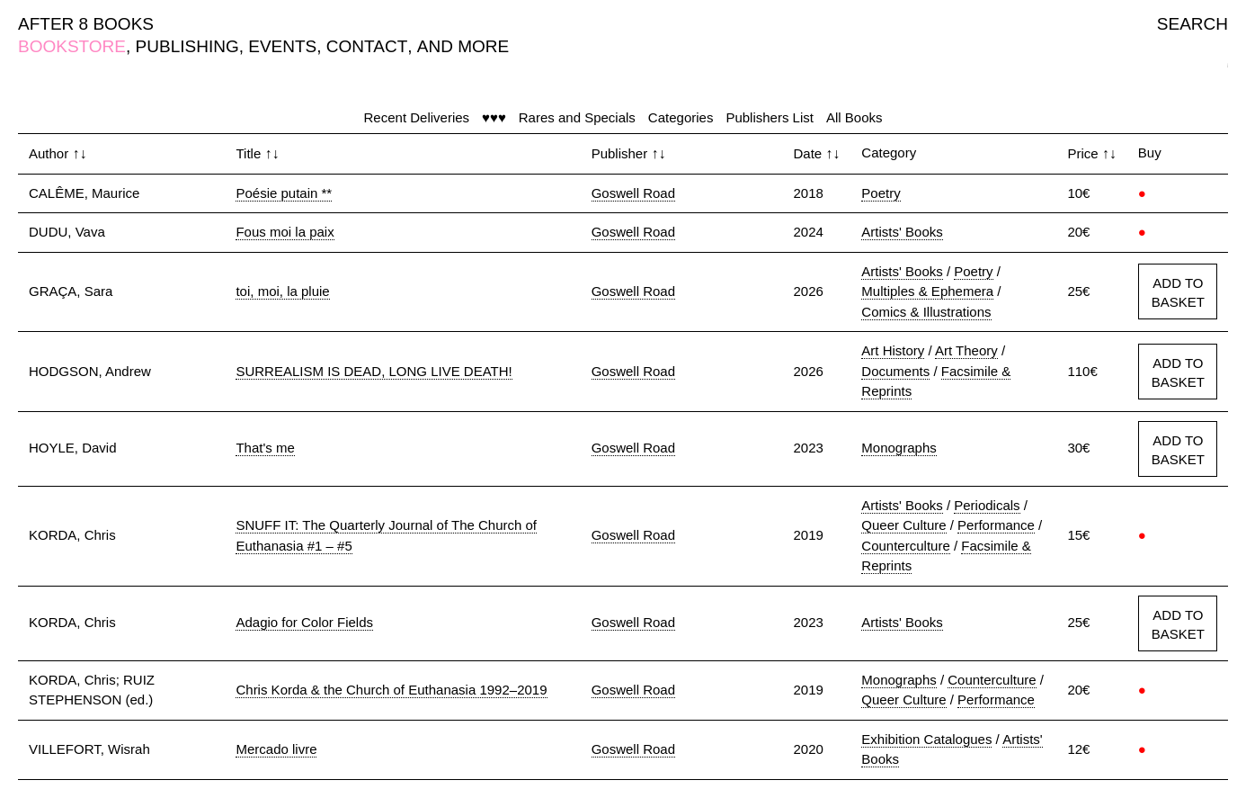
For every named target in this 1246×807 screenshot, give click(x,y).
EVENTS (282, 46)
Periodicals (986, 505)
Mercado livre (276, 749)
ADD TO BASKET (1178, 292)
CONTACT (366, 46)
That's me (265, 447)
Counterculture (905, 545)
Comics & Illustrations (926, 311)
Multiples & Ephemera (927, 291)
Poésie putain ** (284, 193)
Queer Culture (903, 525)
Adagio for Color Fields (304, 622)
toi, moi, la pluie (282, 291)
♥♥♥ (494, 117)
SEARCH (1192, 23)
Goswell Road (633, 193)
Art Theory (966, 350)
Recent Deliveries (417, 117)
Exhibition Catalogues (926, 739)
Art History (892, 350)
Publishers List (769, 117)
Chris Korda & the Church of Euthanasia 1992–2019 (391, 689)
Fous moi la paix (285, 231)
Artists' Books (901, 231)
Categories (681, 117)
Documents (895, 371)
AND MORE (463, 46)
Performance (996, 525)
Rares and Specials (577, 117)
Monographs (898, 447)
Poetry (880, 193)
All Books (854, 117)
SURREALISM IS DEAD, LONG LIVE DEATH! (374, 371)
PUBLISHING (187, 46)
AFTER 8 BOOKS (86, 23)
